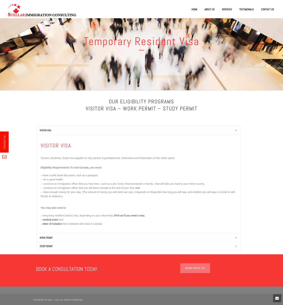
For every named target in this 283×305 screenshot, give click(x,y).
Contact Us (267, 9)
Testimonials (246, 9)
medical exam (50, 219)
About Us (209, 9)
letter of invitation (52, 223)
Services (227, 9)
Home (194, 9)
